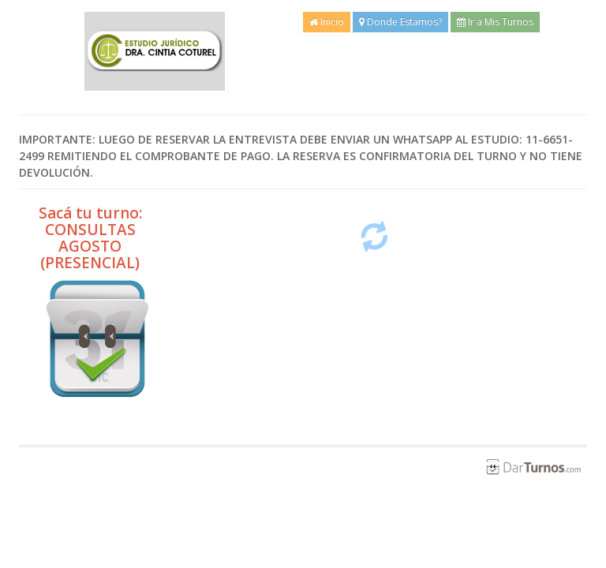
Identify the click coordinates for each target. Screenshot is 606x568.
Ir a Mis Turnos (495, 21)
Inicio (326, 21)
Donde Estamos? (400, 21)
